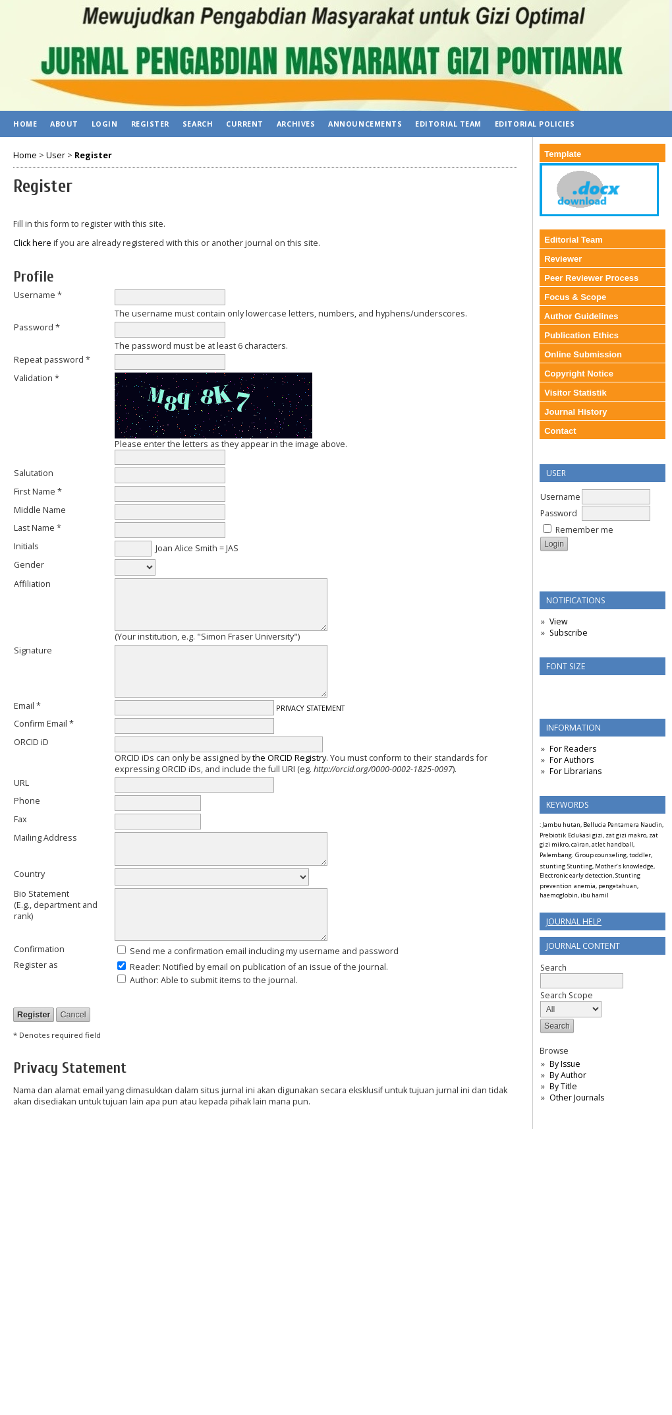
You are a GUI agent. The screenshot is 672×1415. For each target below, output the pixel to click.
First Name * (38, 491)
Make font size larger (593, 689)
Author (143, 980)
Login (105, 124)
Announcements (365, 124)
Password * (37, 327)
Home (25, 124)
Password (558, 513)
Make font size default (572, 689)
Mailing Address (45, 837)
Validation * (36, 378)
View (558, 621)
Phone (27, 800)
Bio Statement (41, 893)
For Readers (572, 748)
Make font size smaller (551, 689)
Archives (296, 124)
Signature (33, 650)
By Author (567, 1075)
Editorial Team (448, 124)
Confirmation (39, 949)
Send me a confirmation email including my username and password (264, 951)
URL (21, 783)
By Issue (564, 1063)
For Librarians (575, 771)
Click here (32, 243)
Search (197, 124)
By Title (563, 1086)
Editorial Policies (535, 124)
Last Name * (37, 527)
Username (560, 496)
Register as (36, 965)
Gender (29, 564)
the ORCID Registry (289, 758)
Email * (27, 705)
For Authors (571, 760)
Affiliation (32, 583)
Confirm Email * (44, 723)
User (55, 155)
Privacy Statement (310, 707)
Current (245, 124)
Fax (20, 819)
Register (150, 124)
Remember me (584, 529)
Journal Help (574, 921)
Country (29, 874)
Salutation (33, 473)
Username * (38, 295)
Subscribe (568, 632)
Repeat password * (52, 359)
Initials (26, 546)
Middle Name (40, 510)
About (64, 124)
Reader (144, 967)
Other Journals (576, 1097)
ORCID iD (31, 742)
